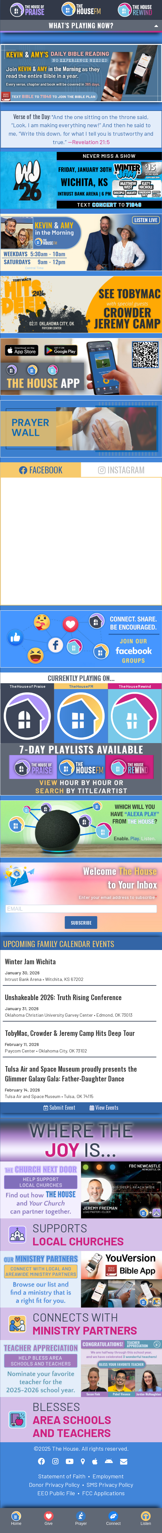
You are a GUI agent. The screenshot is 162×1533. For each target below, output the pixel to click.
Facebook (40, 469)
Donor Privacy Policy (54, 1484)
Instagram (121, 469)
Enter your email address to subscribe (117, 897)
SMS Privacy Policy (110, 1484)
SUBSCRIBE (81, 922)
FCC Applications (103, 1493)
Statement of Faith (61, 1476)
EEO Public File (56, 1493)
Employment (108, 1476)
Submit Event (59, 1107)
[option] (81, 73)
